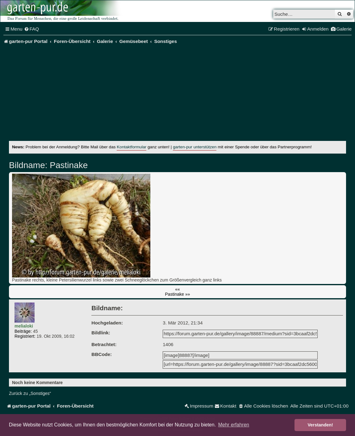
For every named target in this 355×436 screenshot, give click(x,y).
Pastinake (68, 165)
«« (177, 289)
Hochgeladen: (107, 322)
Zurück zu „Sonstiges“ (30, 393)
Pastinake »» (177, 294)
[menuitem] (31, 29)
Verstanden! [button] (320, 424)
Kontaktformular (131, 147)
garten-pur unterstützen (194, 147)
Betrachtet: (103, 344)
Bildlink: (100, 332)
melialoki (24, 326)
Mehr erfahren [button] (233, 424)
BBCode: (101, 354)
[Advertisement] (182, 94)
